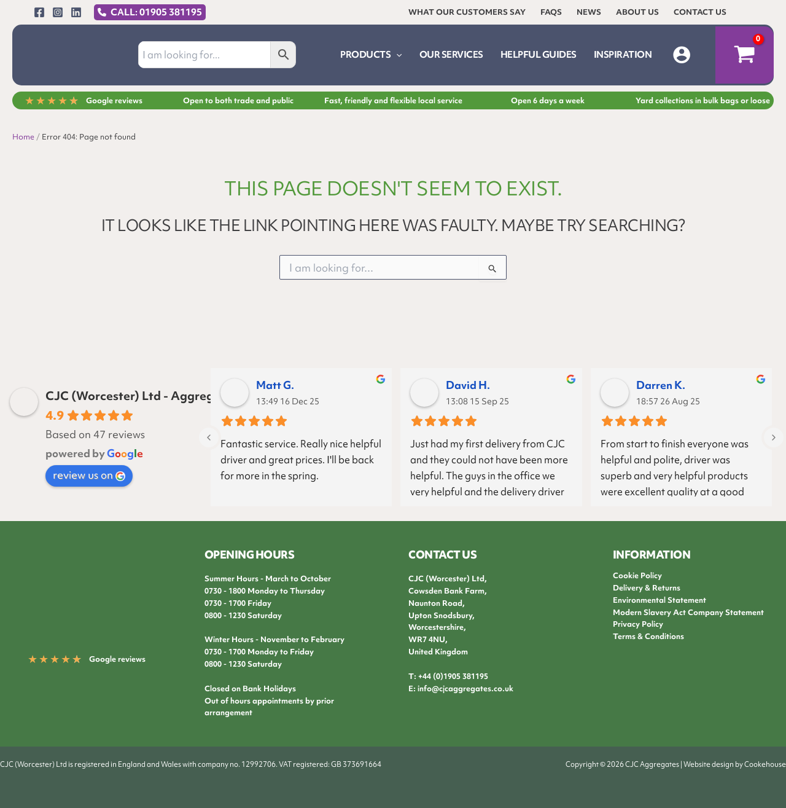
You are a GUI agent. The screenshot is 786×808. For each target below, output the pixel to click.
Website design (708, 764)
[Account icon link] (681, 54)
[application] (396, 54)
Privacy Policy (638, 624)
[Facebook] (39, 12)
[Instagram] (57, 12)
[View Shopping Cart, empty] (744, 55)
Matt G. (275, 385)
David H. (468, 385)
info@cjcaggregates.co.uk (465, 688)
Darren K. (660, 385)
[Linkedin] (76, 12)
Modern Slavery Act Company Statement (688, 612)
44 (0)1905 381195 (455, 676)
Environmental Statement (659, 600)
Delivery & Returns (646, 587)
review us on (89, 475)
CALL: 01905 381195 (156, 12)
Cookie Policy (637, 575)
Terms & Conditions (648, 636)
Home (23, 136)
